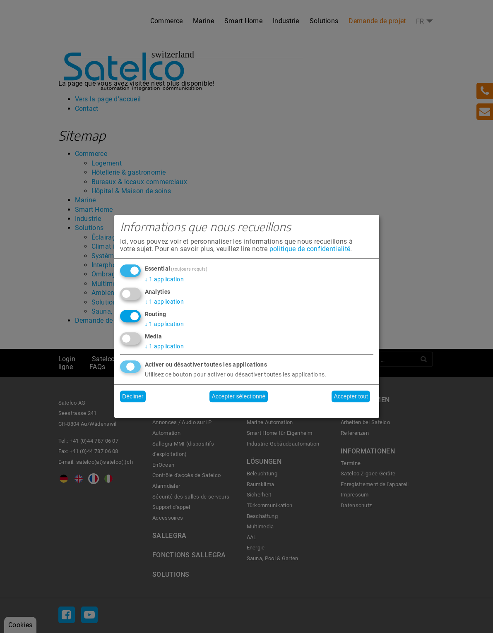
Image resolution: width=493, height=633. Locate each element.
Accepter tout (351, 396)
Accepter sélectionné (238, 396)
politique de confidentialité (309, 249)
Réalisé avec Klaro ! (246, 409)
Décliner (132, 396)
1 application (164, 279)
